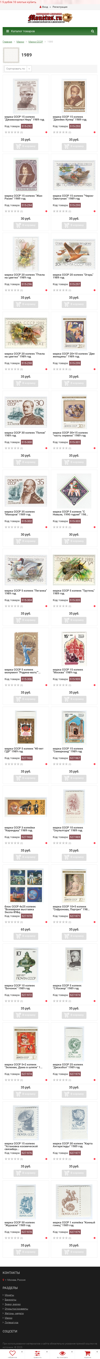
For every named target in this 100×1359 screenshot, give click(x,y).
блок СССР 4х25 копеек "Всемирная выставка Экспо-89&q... (20, 909)
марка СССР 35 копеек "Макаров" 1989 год (20, 513)
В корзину (29, 146)
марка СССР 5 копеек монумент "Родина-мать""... (22, 671)
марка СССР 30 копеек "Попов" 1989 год (25, 434)
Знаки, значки (13, 1304)
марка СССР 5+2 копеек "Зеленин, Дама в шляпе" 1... (23, 1066)
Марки (8, 1317)
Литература (11, 1322)
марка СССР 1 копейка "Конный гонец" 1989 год (74, 1224)
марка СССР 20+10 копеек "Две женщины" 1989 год (74, 355)
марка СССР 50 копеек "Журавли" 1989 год (20, 1224)
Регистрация (60, 6)
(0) (14, 132)
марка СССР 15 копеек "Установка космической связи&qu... (21, 1146)
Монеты (9, 1295)
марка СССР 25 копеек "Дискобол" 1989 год (68, 1066)
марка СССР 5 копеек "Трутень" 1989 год (74, 592)
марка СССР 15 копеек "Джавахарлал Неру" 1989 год (24, 118)
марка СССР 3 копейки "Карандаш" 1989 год (20, 829)
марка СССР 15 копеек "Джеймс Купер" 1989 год (69, 118)
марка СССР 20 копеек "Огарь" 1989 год (73, 276)
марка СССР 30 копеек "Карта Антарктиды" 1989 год (73, 1145)
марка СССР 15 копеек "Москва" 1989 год (68, 671)
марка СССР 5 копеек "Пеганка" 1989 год (26, 592)
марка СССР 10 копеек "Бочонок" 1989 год (20, 987)
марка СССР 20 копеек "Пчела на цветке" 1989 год (25, 276)
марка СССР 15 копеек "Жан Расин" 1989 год (23, 197)
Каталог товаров (20, 31)
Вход (44, 6)
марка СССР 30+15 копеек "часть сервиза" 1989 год (70, 434)
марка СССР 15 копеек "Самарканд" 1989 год (68, 750)
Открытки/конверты (16, 1308)
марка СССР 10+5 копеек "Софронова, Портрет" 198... (71, 908)
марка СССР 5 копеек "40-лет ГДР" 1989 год (24, 750)
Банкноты (10, 1299)
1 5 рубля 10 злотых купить (18, 2)
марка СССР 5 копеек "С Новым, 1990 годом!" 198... (70, 513)
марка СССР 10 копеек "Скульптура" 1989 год (68, 829)
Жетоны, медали (14, 1313)
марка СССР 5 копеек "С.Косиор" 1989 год (67, 987)
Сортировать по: (15, 68)
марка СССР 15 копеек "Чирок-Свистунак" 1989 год (73, 197)
